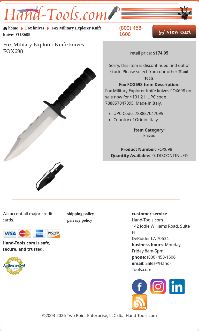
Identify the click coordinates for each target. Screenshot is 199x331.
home (10, 28)
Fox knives (34, 28)
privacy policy (79, 220)
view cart (174, 31)
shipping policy (80, 214)
